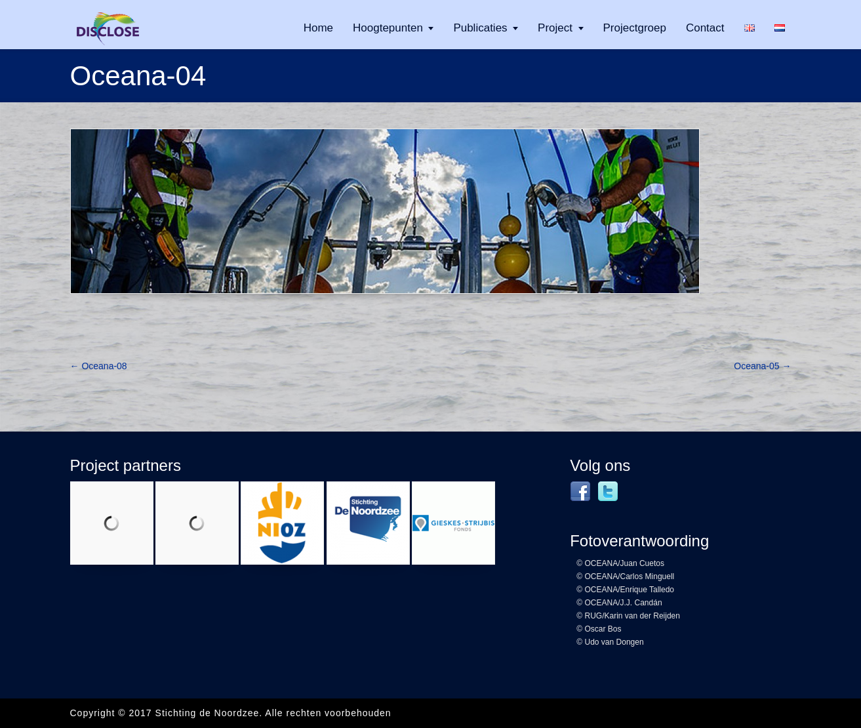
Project (555, 28)
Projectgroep (634, 28)
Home (318, 28)
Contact (705, 28)
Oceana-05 (762, 366)
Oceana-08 (98, 366)
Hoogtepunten (388, 28)
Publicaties (480, 28)
